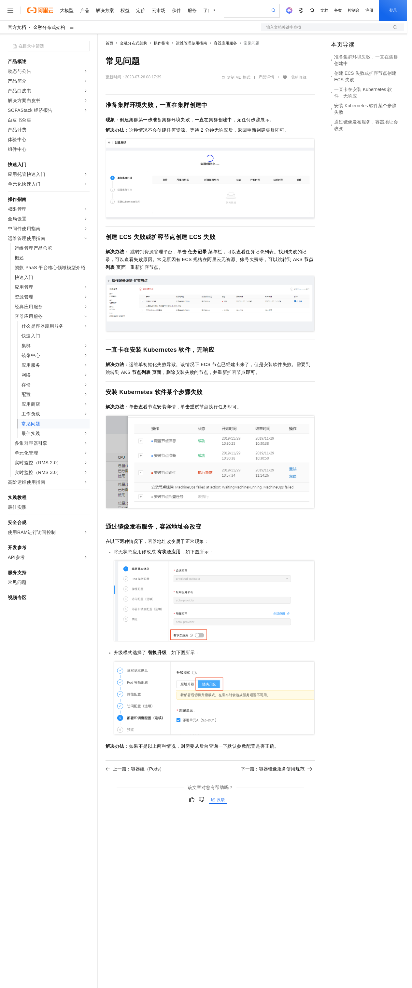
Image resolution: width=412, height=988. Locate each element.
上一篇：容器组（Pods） (135, 768)
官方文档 (17, 27)
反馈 (218, 799)
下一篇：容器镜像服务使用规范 (276, 768)
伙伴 (176, 10)
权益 (125, 10)
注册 (369, 10)
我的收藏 (298, 77)
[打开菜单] (10, 10)
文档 (324, 10)
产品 (84, 10)
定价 (140, 10)
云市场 (158, 10)
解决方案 (105, 10)
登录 (393, 10)
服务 (192, 10)
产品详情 (266, 77)
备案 (338, 10)
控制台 (354, 10)
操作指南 (161, 43)
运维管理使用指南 (191, 43)
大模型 (67, 10)
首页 (109, 43)
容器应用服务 (225, 43)
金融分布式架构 (49, 27)
